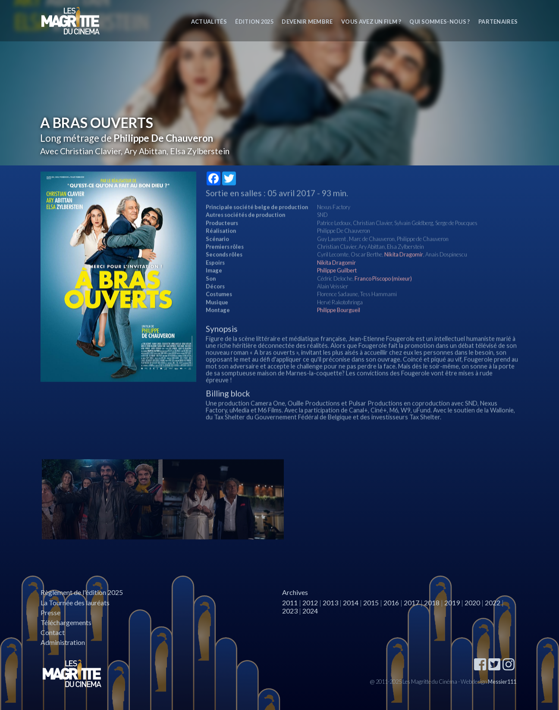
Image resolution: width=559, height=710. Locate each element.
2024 (310, 611)
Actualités (209, 21)
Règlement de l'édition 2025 (82, 592)
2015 (371, 602)
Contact (53, 632)
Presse (50, 612)
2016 (391, 602)
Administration (63, 642)
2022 (492, 602)
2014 (350, 602)
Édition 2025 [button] (254, 21)
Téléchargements (66, 622)
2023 (290, 611)
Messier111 (502, 681)
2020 (472, 602)
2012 (310, 602)
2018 (432, 602)
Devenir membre (307, 21)
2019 (452, 602)
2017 (411, 602)
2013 (330, 602)
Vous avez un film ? (371, 21)
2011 (290, 602)
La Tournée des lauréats (75, 602)
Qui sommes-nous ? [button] (439, 21)
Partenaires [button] (498, 21)
